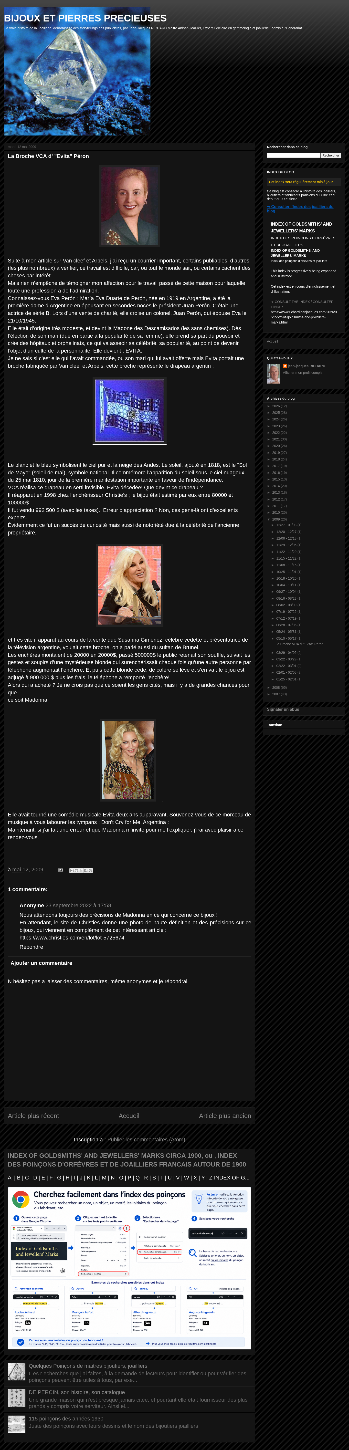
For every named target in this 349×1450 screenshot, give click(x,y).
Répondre (31, 947)
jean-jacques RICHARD (306, 366)
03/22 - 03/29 (286, 659)
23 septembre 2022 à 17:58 (78, 905)
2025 (276, 413)
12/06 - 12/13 (286, 538)
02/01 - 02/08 (286, 672)
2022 (276, 433)
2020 (276, 446)
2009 (276, 519)
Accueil (129, 1115)
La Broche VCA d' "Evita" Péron (299, 644)
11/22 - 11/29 (286, 552)
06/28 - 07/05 (286, 625)
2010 (276, 512)
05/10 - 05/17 (286, 638)
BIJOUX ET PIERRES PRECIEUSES (85, 18)
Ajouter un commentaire (41, 963)
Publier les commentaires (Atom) (146, 1140)
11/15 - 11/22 (286, 558)
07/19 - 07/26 (286, 612)
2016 (276, 473)
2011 (276, 506)
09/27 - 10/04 (286, 592)
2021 (276, 439)
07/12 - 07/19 (286, 618)
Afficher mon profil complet (303, 373)
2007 (276, 694)
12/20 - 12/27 (286, 532)
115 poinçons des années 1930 (66, 1419)
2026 (276, 406)
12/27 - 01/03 (286, 525)
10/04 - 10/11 (286, 585)
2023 (276, 426)
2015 (276, 479)
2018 (276, 459)
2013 (276, 492)
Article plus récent (33, 1115)
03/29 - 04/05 (286, 653)
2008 (276, 687)
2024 (276, 419)
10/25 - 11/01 (286, 572)
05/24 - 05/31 (286, 632)
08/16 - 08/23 (286, 598)
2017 (276, 466)
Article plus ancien (225, 1115)
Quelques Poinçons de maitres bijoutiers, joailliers (88, 1366)
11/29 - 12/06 (286, 545)
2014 (276, 486)
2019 (276, 453)
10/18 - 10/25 (286, 578)
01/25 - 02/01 (286, 679)
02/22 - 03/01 (286, 666)
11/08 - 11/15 (286, 565)
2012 (276, 499)
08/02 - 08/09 (286, 605)
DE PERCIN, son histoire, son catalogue (77, 1392)
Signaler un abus (283, 709)
